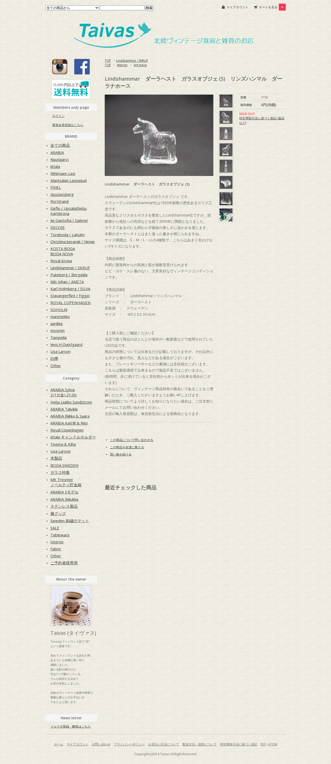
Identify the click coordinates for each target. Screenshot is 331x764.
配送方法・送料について (200, 744)
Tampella (58, 337)
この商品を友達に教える (127, 447)
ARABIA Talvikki (64, 409)
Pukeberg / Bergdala (68, 274)
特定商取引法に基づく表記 (238, 744)
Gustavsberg (62, 194)
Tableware (60, 534)
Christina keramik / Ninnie (72, 241)
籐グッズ (58, 513)
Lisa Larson (60, 351)
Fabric (55, 548)
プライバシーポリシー (129, 744)
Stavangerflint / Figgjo (70, 295)
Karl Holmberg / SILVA (70, 288)
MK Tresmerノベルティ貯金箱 (65, 482)
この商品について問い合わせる (131, 440)
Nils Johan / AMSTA (67, 281)
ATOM (272, 744)
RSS (263, 744)
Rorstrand (59, 201)
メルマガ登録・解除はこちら (70, 726)
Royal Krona (61, 260)
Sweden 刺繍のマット (69, 520)
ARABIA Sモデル (64, 492)
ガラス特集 (60, 472)
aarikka (56, 323)
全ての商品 (60, 145)
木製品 (56, 458)
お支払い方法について (163, 744)
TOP (108, 60)
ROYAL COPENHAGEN (70, 302)
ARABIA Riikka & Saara (69, 416)
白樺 (54, 358)
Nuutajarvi (59, 159)
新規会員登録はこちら (67, 125)
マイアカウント (237, 7)
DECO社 (57, 227)
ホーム (58, 744)
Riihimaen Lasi (62, 173)
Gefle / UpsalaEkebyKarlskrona (68, 211)
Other (55, 365)
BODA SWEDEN (64, 465)
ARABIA (57, 152)
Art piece (140, 65)
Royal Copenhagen (67, 430)
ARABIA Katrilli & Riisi (69, 423)
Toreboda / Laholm (67, 234)
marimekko (60, 316)
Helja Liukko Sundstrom (71, 402)
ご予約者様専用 (64, 562)
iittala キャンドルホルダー (73, 436)
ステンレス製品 (64, 506)
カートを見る (272, 7)
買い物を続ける (121, 454)
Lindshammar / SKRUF (132, 60)
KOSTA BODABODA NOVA (62, 251)
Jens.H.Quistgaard (66, 344)
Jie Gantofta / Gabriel (69, 220)
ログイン (58, 116)
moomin (57, 330)
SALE (54, 527)
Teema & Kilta (63, 444)
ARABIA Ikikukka (64, 499)
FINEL (55, 187)
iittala (55, 166)
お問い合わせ (101, 744)
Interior (122, 65)
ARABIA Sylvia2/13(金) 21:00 (63, 392)
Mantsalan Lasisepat (68, 180)
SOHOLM (58, 309)
